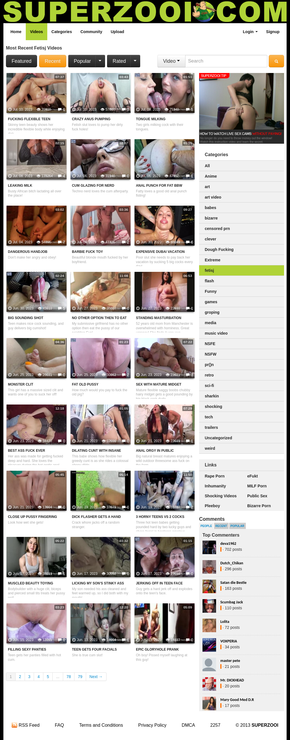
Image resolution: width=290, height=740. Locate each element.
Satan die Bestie (233, 582)
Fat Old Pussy (85, 384)
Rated (119, 61)
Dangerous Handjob (27, 252)
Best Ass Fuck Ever (26, 451)
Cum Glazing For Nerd (93, 186)
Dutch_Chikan (231, 563)
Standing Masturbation (158, 318)
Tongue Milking (150, 119)
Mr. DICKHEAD (232, 680)
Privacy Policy (152, 725)
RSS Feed (25, 725)
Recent (52, 61)
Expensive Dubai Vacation (160, 252)
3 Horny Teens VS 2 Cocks (160, 517)
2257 (215, 725)
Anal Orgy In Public (155, 451)
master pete (230, 660)
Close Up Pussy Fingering (32, 517)
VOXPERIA (228, 641)
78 (69, 676)
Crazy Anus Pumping (91, 119)
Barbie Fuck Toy (87, 252)
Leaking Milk (20, 186)
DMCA (188, 725)
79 (80, 676)
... (57, 676)
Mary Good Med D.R (237, 699)
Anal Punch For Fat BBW (159, 186)
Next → (96, 676)
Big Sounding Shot (25, 318)
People (206, 526)
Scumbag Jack (231, 602)
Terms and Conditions (101, 725)
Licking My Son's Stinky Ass (98, 583)
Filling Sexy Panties (27, 649)
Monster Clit (20, 384)
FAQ (59, 725)
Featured (21, 61)
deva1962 (228, 543)
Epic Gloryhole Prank (157, 649)
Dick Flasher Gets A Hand (96, 517)
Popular (82, 61)
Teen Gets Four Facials (94, 649)
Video (171, 61)
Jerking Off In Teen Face (159, 583)
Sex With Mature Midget (158, 384)
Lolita (224, 621)
